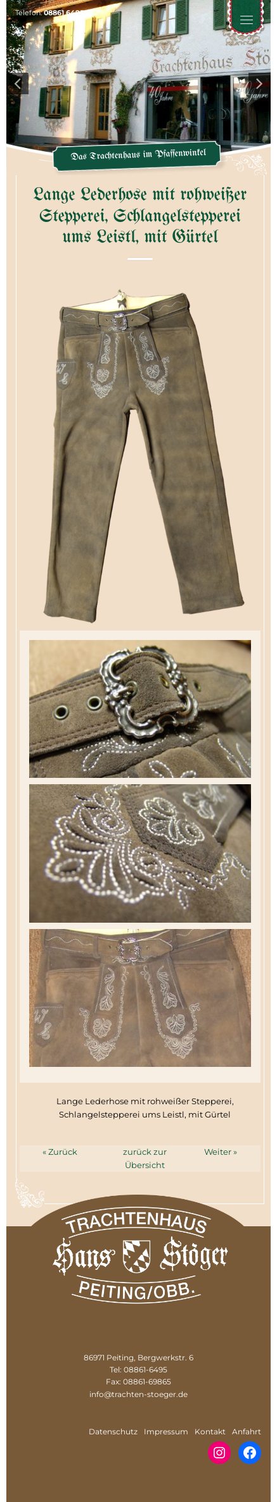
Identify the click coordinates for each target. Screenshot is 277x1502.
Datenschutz (113, 1431)
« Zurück (59, 1152)
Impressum (166, 1431)
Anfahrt (246, 1431)
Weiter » (220, 1152)
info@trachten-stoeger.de (138, 1394)
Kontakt (210, 1431)
